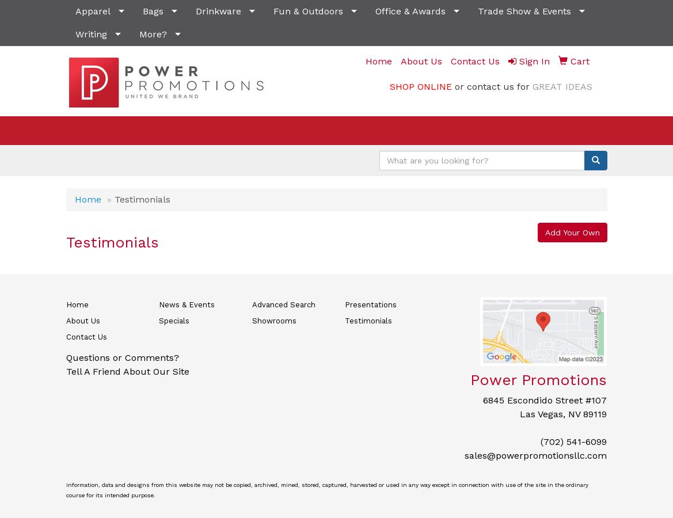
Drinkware (218, 11)
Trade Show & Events (524, 11)
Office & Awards (410, 11)
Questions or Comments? (122, 357)
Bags (153, 11)
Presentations (371, 304)
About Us (83, 321)
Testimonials (368, 321)
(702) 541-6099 (574, 441)
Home (88, 199)
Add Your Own (572, 232)
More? (153, 34)
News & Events (187, 304)
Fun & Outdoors (308, 11)
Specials (174, 321)
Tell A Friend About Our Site (127, 371)
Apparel (93, 11)
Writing (91, 34)
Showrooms (274, 321)
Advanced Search (283, 304)
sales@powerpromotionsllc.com (536, 455)
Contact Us (86, 337)
